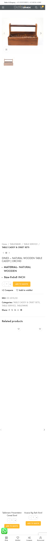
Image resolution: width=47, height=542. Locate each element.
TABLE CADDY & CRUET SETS (15, 247)
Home (4, 244)
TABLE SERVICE (31, 244)
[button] (4, 33)
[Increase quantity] (10, 284)
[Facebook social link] (9, 310)
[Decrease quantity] (3, 284)
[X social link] (12, 310)
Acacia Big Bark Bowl (33, 512)
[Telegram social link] (21, 310)
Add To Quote (21, 284)
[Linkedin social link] (15, 310)
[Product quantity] (7, 284)
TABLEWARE (15, 244)
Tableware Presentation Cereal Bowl (12, 514)
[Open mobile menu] (3, 7)
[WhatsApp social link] (18, 310)
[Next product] (9, 252)
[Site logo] (22, 7)
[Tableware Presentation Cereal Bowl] (12, 418)
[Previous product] (3, 252)
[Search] (36, 7)
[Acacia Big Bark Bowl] (33, 418)
